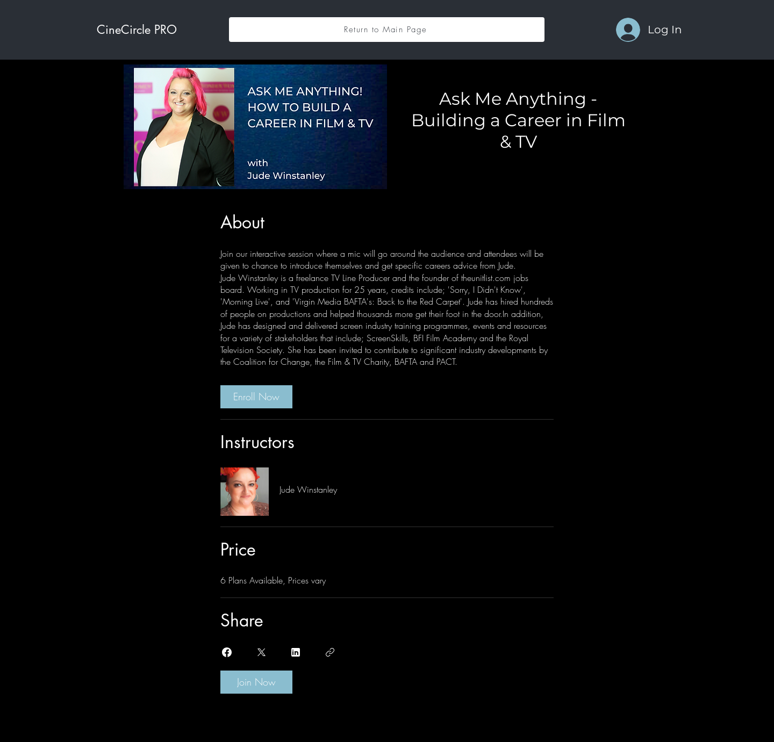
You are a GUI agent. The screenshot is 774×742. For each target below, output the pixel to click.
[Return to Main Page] (386, 29)
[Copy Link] (330, 652)
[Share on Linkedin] (295, 652)
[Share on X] (261, 652)
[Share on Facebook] (226, 652)
